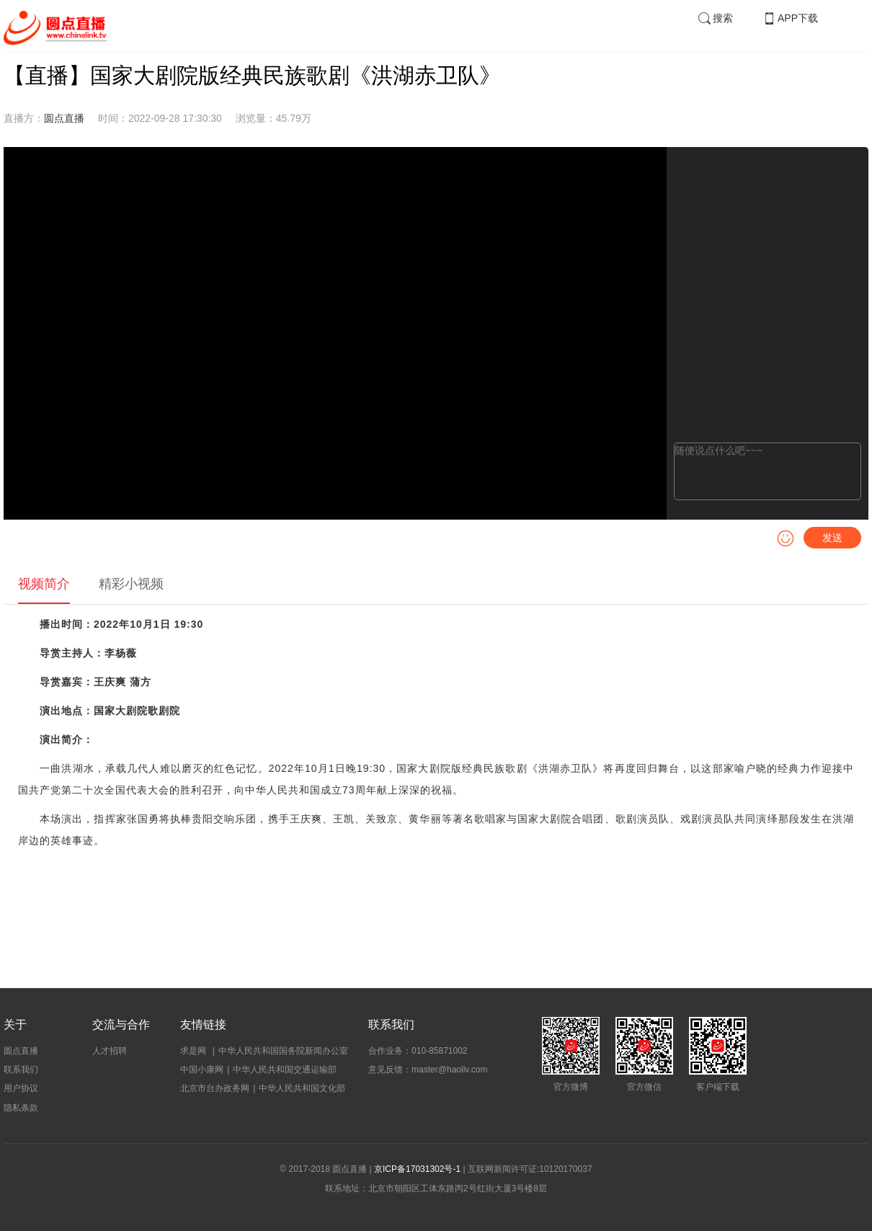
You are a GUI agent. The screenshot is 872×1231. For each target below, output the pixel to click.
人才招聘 (109, 1051)
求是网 (194, 1051)
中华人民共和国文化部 (302, 1088)
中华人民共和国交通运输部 (285, 1070)
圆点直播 (64, 118)
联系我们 (21, 1070)
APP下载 (790, 18)
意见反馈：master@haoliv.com (427, 1070)
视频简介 (44, 584)
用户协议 (21, 1088)
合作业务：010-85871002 (417, 1051)
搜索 (715, 18)
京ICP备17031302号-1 (417, 1169)
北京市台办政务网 (214, 1088)
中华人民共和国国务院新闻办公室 (283, 1051)
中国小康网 (201, 1070)
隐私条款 (21, 1108)
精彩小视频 (131, 584)
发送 (832, 537)
